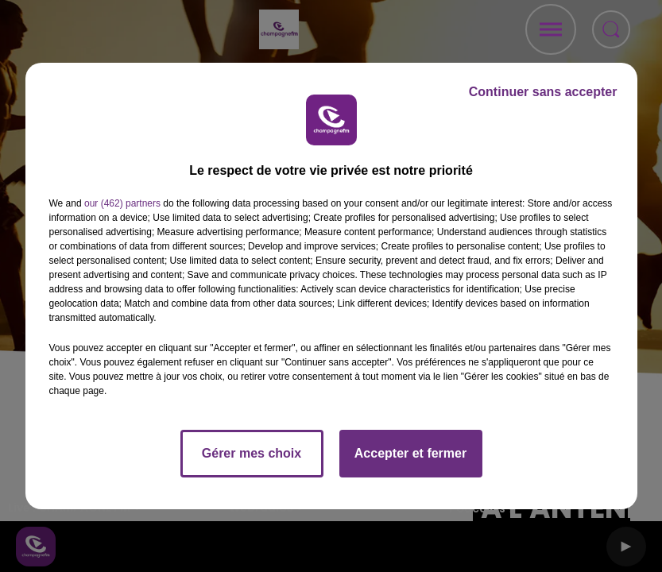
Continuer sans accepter (543, 92)
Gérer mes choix (251, 453)
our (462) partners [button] (122, 203)
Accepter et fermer (410, 453)
